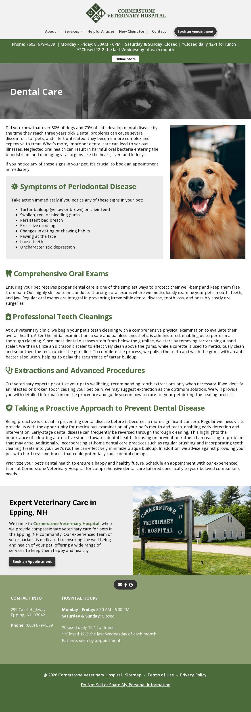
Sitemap (133, 675)
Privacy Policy (193, 675)
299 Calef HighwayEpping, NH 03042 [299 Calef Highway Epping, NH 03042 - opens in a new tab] (28, 612)
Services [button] (72, 31)
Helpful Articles (101, 31)
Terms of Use (160, 675)
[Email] (120, 584)
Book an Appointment (195, 31)
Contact (159, 31)
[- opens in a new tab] (125, 584)
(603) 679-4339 (41, 44)
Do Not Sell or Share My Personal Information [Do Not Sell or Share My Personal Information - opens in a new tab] (125, 684)
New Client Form (133, 31)
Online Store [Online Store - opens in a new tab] (125, 59)
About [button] (50, 31)
